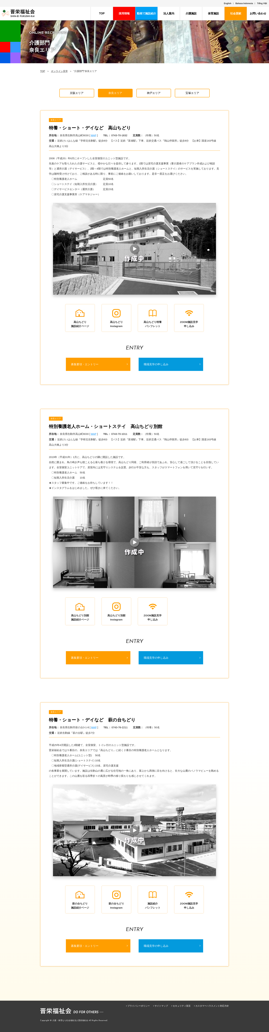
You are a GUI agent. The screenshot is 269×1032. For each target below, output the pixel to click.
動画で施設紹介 (146, 13)
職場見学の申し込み (156, 364)
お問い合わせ (258, 13)
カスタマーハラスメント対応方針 (212, 1006)
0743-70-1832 (119, 135)
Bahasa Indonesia (244, 3)
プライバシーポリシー (138, 1006)
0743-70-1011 (119, 433)
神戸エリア (154, 93)
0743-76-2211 (119, 727)
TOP (102, 13)
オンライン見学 (59, 71)
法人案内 (168, 13)
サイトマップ (161, 1006)
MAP (93, 135)
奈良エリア (115, 93)
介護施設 (191, 13)
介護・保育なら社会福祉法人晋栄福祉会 (70, 1021)
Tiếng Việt (262, 3)
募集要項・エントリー (84, 364)
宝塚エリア (192, 93)
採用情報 (124, 13)
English (227, 3)
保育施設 (213, 13)
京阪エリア (77, 93)
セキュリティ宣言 (182, 1006)
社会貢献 (235, 13)
